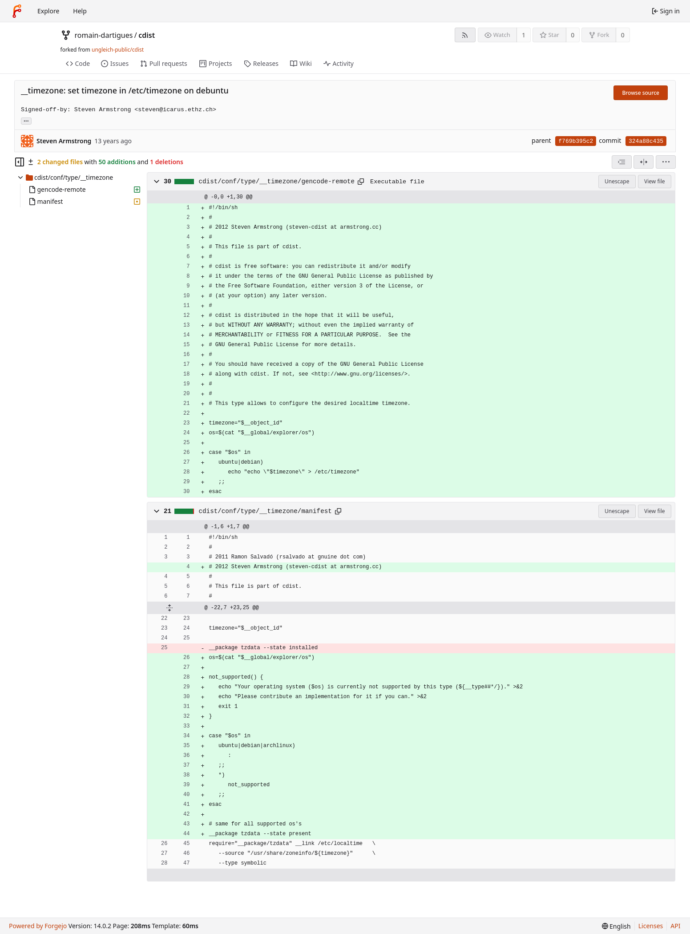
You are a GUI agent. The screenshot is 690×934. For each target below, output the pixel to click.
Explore (48, 11)
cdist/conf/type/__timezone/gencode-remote (277, 181)
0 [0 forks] (623, 35)
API (675, 926)
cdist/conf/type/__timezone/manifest (265, 511)
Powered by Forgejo (38, 926)
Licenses (650, 926)
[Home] (16, 11)
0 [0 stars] (572, 35)
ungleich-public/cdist (118, 49)
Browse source (640, 93)
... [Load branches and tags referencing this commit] (26, 120)
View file (654, 181)
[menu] (666, 162)
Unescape (617, 181)
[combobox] (622, 162)
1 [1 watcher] (523, 35)
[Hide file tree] (19, 162)
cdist (146, 35)
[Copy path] (361, 181)
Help (80, 11)
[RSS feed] (465, 35)
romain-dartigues (104, 35)
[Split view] (644, 162)
